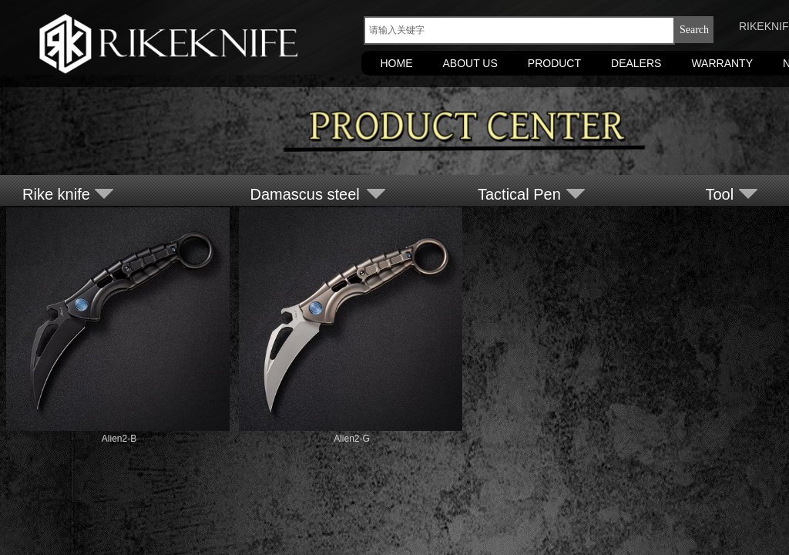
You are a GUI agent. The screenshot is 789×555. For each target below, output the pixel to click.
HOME (397, 63)
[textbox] (519, 30)
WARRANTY (722, 63)
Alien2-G (352, 438)
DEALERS (636, 63)
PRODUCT (554, 63)
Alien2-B (119, 438)
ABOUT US (470, 63)
